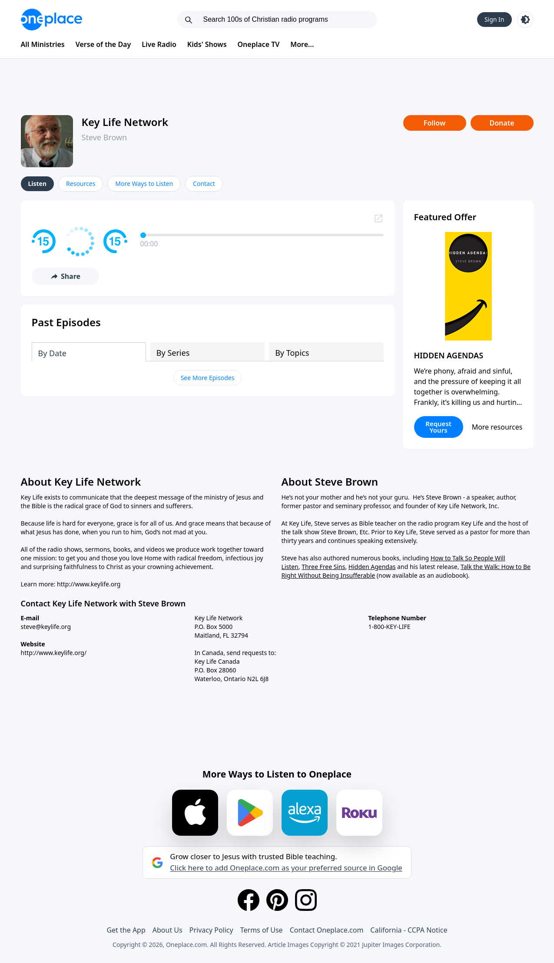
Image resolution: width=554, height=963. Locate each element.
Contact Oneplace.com (327, 930)
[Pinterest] (277, 900)
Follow (434, 123)
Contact (204, 183)
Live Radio (159, 44)
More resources (497, 427)
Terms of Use (261, 930)
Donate (501, 123)
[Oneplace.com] (51, 19)
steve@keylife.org (46, 626)
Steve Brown (104, 137)
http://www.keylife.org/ (54, 653)
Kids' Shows (207, 44)
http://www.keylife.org (88, 584)
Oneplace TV (259, 44)
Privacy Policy (211, 930)
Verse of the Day (103, 44)
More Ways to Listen (144, 183)
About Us (167, 930)
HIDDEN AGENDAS (449, 355)
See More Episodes (208, 378)
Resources (80, 183)
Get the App (125, 930)
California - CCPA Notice (408, 930)
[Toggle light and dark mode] (525, 19)
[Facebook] (248, 900)
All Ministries (43, 44)
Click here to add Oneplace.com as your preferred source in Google (286, 868)
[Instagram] (306, 900)
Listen (37, 183)
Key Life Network (125, 122)
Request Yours (438, 426)
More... (302, 44)
